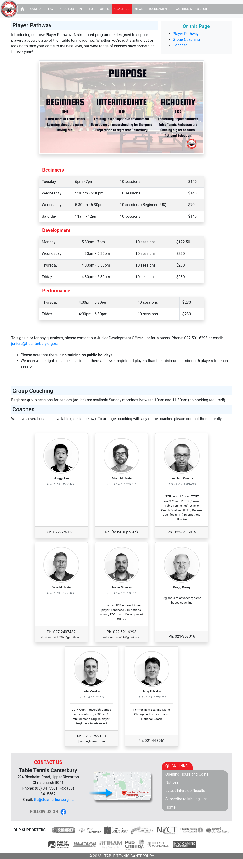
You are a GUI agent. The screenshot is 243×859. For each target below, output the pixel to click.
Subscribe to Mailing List (186, 799)
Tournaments (159, 9)
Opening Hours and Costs (187, 774)
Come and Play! (42, 9)
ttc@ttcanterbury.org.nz (54, 799)
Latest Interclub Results (185, 790)
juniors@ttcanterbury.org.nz (34, 343)
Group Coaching (186, 39)
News (139, 9)
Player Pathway (186, 34)
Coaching (122, 9)
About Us (67, 9)
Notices (171, 782)
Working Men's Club (191, 9)
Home (170, 807)
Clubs (104, 9)
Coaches (180, 45)
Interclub (87, 9)
